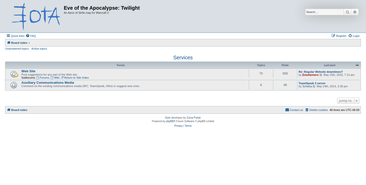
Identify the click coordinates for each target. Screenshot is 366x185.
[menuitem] (31, 36)
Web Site (28, 71)
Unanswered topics (17, 48)
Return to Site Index (75, 77)
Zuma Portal (193, 117)
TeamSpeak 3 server (312, 83)
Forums (42, 77)
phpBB (170, 121)
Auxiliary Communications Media (47, 82)
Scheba (307, 86)
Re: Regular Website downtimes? (321, 71)
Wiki (55, 77)
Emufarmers (310, 74)
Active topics (39, 48)
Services (183, 57)
